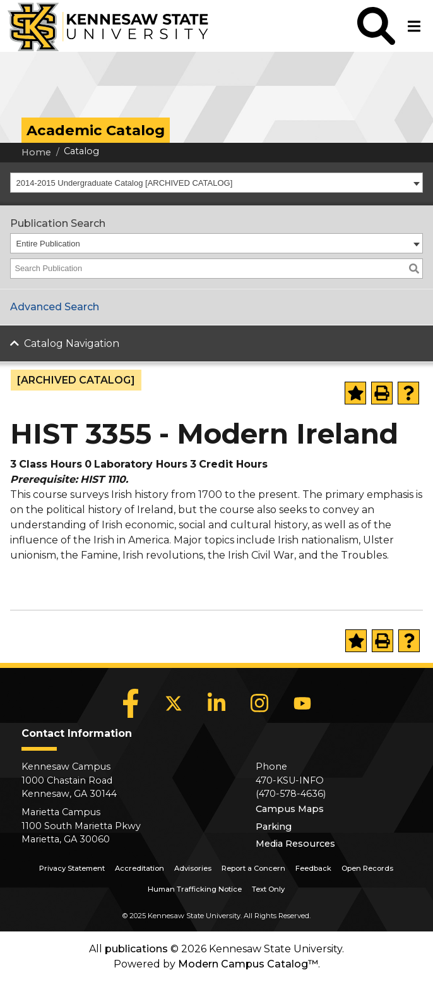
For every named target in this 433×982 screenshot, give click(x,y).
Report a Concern (253, 868)
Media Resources (295, 843)
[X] (173, 703)
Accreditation (139, 868)
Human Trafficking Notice (195, 889)
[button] (376, 26)
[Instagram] (259, 703)
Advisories (192, 868)
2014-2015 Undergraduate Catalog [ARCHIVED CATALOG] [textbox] (124, 183)
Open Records (367, 868)
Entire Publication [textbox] (48, 243)
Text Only (268, 889)
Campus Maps (290, 809)
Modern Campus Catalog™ (248, 964)
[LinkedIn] (216, 703)
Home (36, 152)
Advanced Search (54, 307)
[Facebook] (131, 703)
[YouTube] (302, 703)
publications (136, 949)
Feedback (313, 868)
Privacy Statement (72, 868)
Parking (274, 826)
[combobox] (216, 183)
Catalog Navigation (71, 343)
